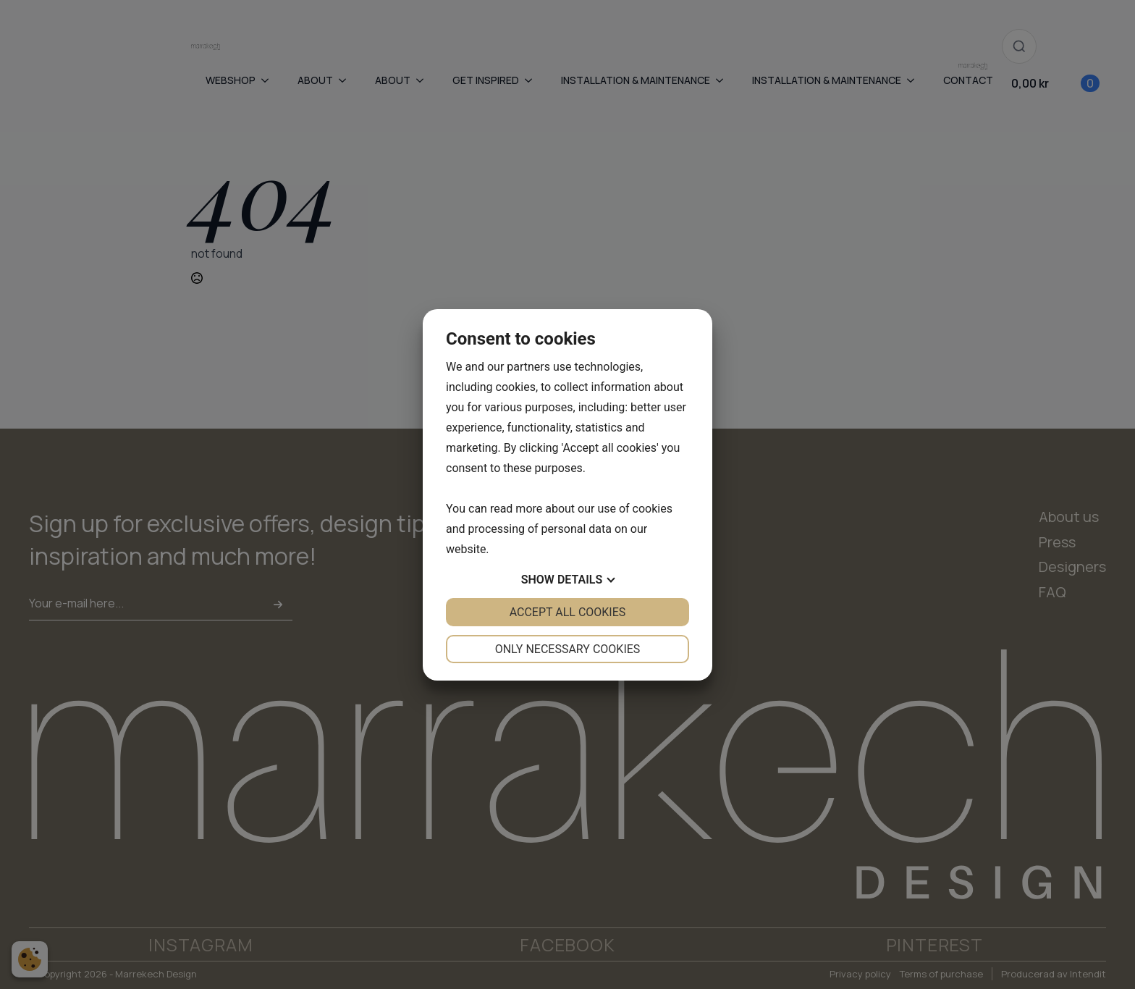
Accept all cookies (568, 612)
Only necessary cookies (568, 649)
